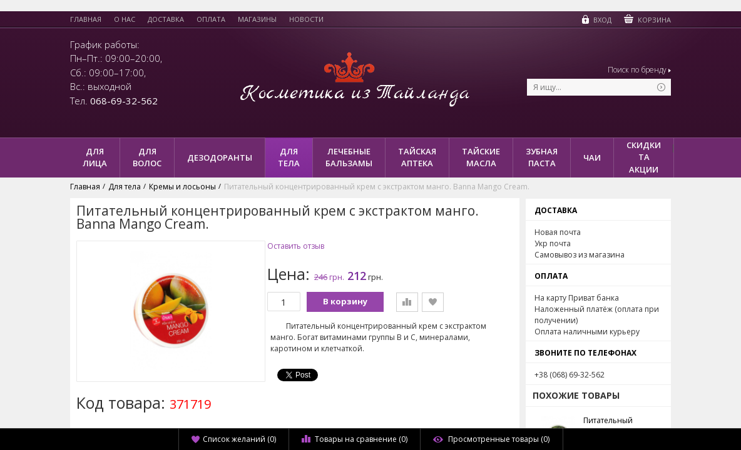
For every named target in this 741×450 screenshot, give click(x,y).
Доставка (166, 19)
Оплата (211, 19)
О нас (124, 19)
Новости (306, 19)
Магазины (257, 19)
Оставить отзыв (295, 246)
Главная (85, 19)
